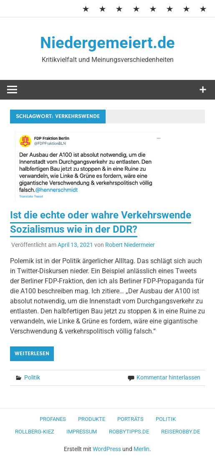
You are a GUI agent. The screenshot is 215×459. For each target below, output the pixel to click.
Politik (32, 377)
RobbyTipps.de (129, 431)
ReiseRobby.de (180, 431)
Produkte (91, 419)
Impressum (81, 431)
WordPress (107, 449)
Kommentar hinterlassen (168, 377)
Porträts (130, 419)
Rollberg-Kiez (34, 431)
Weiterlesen (32, 353)
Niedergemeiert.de (107, 42)
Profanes (53, 419)
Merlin (141, 449)
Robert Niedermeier (130, 244)
